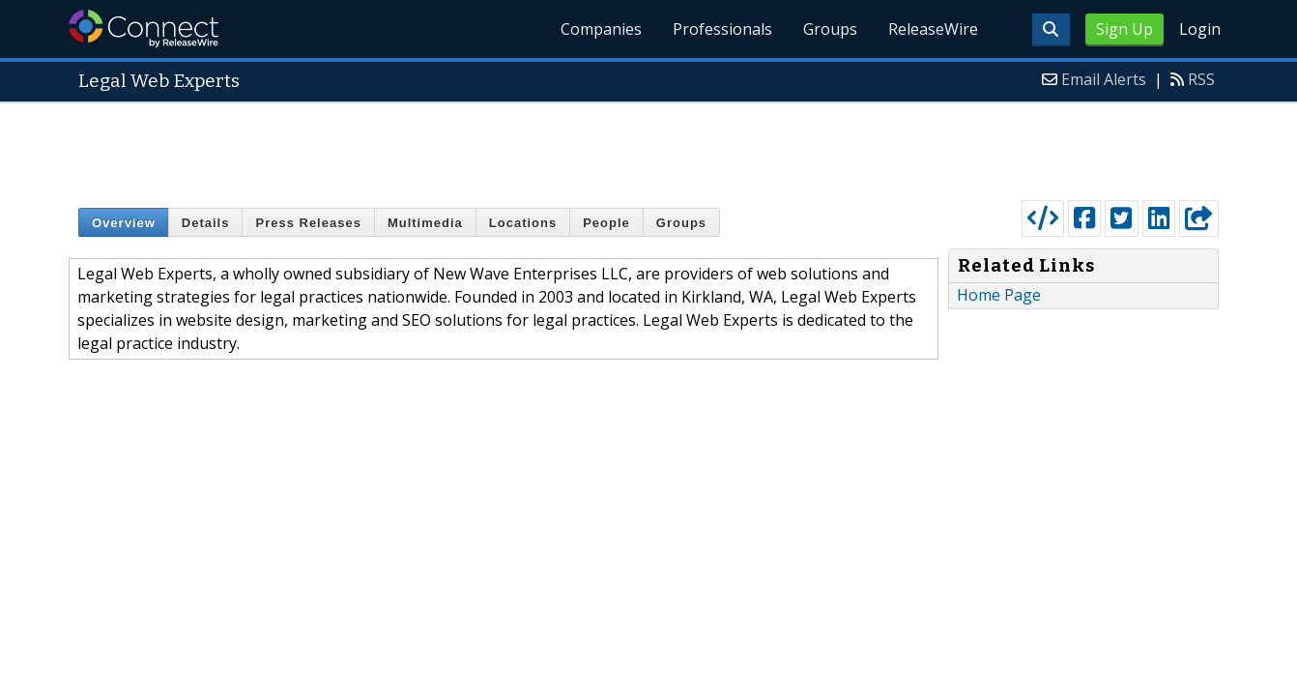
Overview (124, 223)
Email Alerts (1103, 79)
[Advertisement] (648, 146)
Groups (830, 29)
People (606, 223)
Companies (601, 29)
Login (1200, 29)
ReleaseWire (933, 29)
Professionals (722, 29)
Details (206, 223)
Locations (523, 223)
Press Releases (307, 223)
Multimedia (425, 223)
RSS (1201, 79)
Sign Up (1124, 29)
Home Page (999, 294)
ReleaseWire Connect (143, 28)
